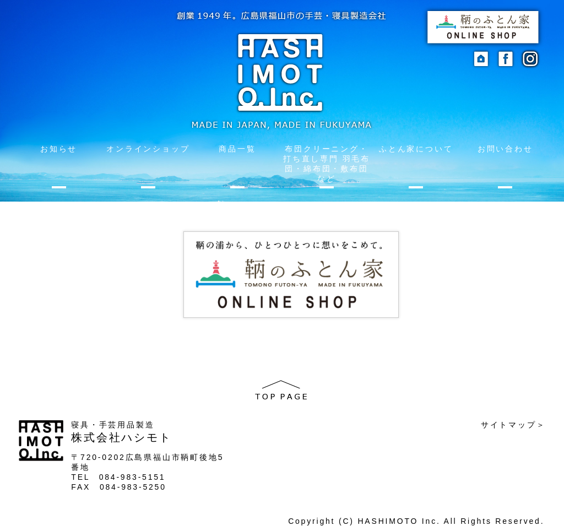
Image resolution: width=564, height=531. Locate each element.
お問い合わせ (505, 148)
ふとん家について (416, 148)
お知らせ (58, 148)
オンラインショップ (147, 148)
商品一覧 (237, 148)
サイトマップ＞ (513, 424)
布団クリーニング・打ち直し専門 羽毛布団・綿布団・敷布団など (326, 163)
